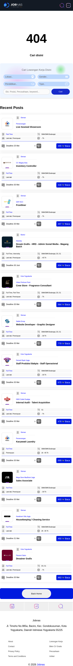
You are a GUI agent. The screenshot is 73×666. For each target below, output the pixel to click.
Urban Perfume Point (23, 282)
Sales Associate (24, 480)
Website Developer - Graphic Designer (35, 324)
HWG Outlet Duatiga (23, 399)
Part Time (9, 134)
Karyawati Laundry (25, 441)
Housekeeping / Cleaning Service (33, 519)
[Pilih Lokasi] (19, 76)
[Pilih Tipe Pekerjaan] (53, 84)
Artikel (51, 656)
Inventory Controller (26, 166)
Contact (11, 646)
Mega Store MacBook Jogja (25, 477)
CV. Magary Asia (21, 163)
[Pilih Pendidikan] (19, 84)
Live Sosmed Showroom (28, 127)
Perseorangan (21, 124)
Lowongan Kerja (56, 641)
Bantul (23, 235)
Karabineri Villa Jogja (23, 516)
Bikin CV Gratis (55, 646)
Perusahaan (54, 651)
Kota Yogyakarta (26, 276)
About (10, 641)
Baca (64, 146)
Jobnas (41, 664)
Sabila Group (20, 321)
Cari (60, 91)
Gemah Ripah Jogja (23, 360)
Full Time (9, 173)
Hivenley (19, 241)
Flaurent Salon (21, 555)
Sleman (23, 117)
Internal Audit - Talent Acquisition (33, 402)
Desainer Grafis (24, 558)
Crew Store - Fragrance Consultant (33, 285)
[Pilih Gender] (53, 76)
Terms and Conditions (17, 656)
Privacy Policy (14, 651)
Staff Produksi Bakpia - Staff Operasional (37, 363)
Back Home (36, 593)
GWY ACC (19, 202)
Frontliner (21, 205)
